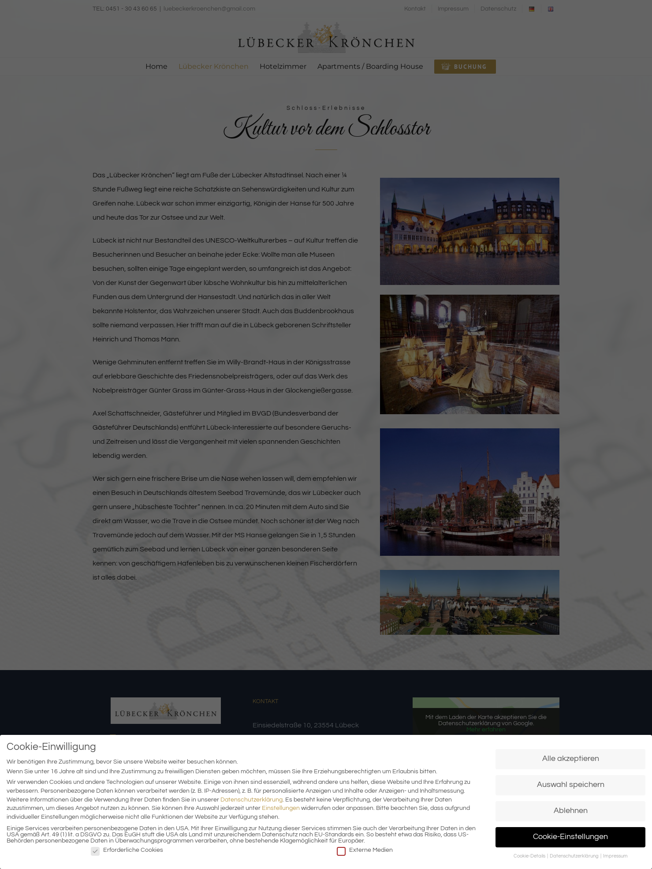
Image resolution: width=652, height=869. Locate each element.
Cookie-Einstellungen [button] (570, 837)
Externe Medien (365, 850)
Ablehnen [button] (571, 811)
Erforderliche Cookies (127, 850)
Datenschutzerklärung (251, 800)
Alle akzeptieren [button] (570, 759)
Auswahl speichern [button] (570, 785)
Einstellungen (281, 808)
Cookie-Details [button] (530, 856)
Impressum (615, 856)
